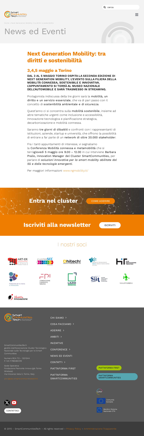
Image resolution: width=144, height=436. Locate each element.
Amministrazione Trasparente (100, 428)
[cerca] (121, 7)
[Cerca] (104, 7)
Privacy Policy (73, 428)
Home (6, 23)
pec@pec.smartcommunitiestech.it (21, 379)
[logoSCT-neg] (18, 314)
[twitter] (7, 402)
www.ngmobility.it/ (76, 170)
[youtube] (14, 402)
